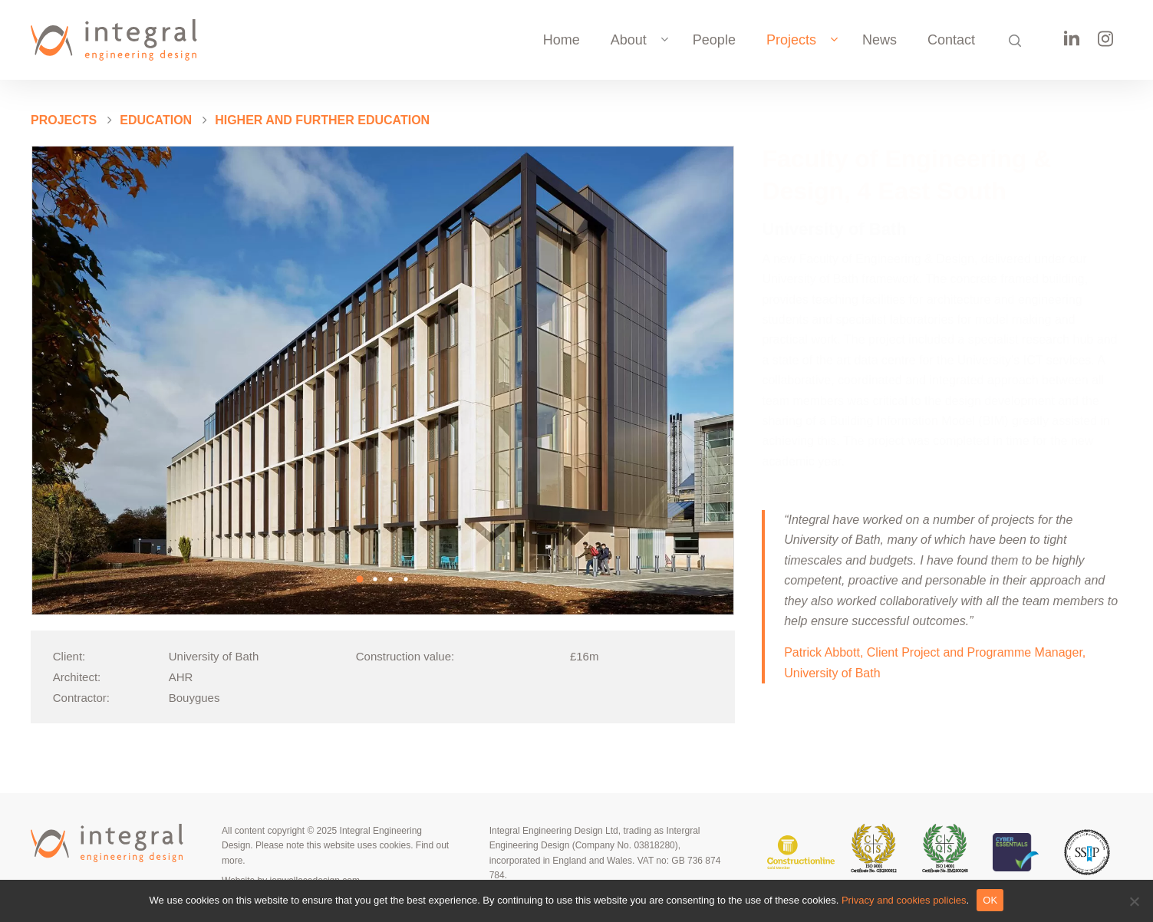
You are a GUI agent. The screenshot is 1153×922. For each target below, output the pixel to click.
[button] (359, 579)
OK (990, 900)
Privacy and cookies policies (904, 900)
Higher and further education (322, 120)
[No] (1133, 901)
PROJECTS (64, 120)
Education (156, 120)
